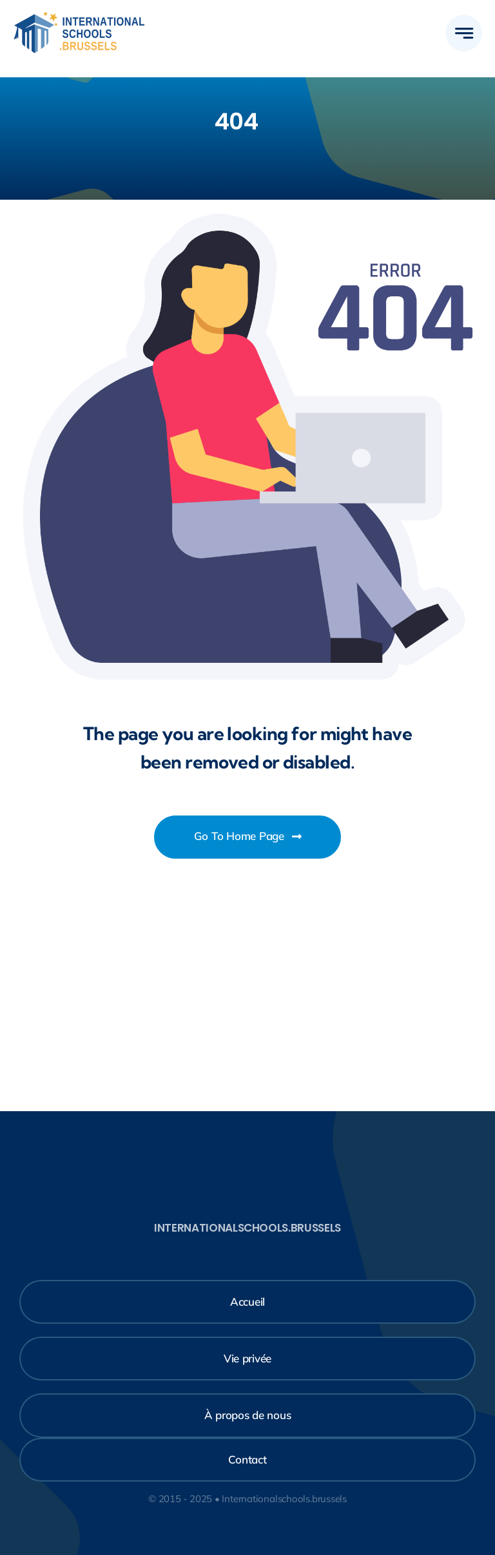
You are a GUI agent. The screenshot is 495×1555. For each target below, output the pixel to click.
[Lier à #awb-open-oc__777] (463, 33)
